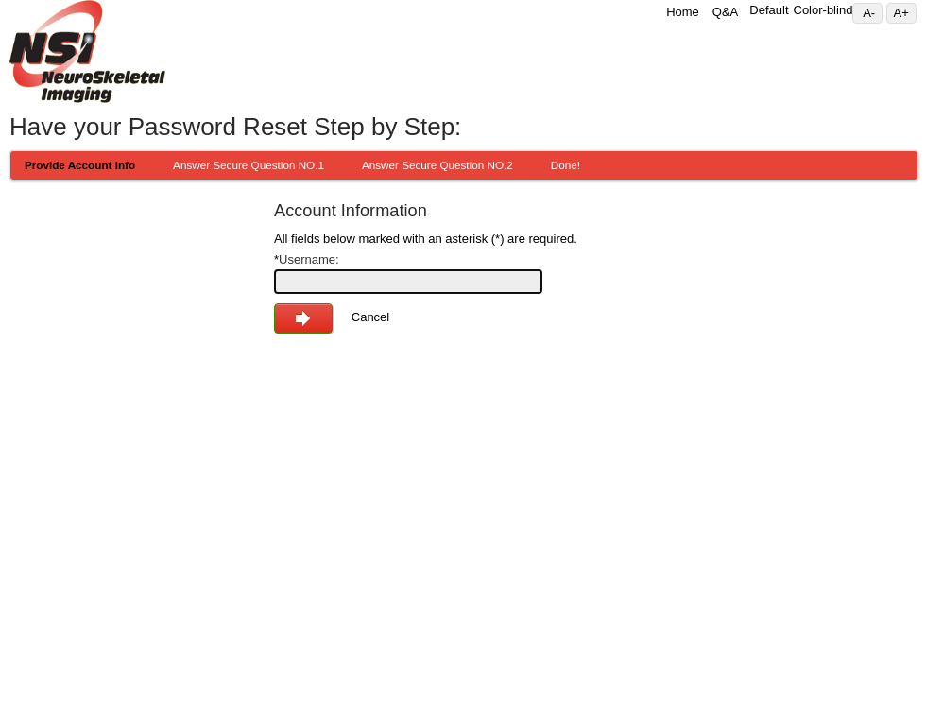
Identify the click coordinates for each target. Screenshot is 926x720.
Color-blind (823, 10)
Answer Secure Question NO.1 (248, 165)
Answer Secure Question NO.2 (437, 165)
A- (872, 13)
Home (682, 12)
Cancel (370, 317)
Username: (306, 259)
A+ (905, 13)
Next (303, 318)
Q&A (725, 12)
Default (768, 10)
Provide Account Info (80, 165)
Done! (565, 165)
